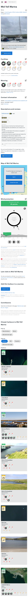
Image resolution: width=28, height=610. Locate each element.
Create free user (14, 182)
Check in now (5, 288)
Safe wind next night (7, 334)
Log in (14, 176)
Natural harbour (6, 331)
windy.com (21, 255)
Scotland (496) (18, 12)
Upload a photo (6, 53)
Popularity (17, 341)
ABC (11, 341)
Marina (14, 331)
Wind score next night (7, 344)
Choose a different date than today (8, 292)
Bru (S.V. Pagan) (4, 307)
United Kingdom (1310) (10, 12)
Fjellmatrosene (11, 46)
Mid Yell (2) (7, 13)
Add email (6, 104)
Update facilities (14, 75)
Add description (6, 155)
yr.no (14, 249)
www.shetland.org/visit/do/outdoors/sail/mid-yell (16, 100)
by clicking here (14, 267)
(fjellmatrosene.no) (19, 46)
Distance (4, 341)
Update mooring (9, 92)
